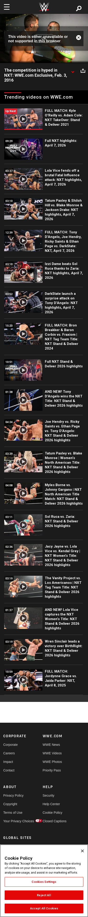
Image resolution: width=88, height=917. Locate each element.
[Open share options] (83, 70)
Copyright (10, 804)
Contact (8, 770)
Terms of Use (12, 812)
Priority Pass (52, 770)
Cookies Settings (44, 881)
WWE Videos (52, 753)
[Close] (82, 851)
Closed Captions (52, 821)
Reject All (44, 895)
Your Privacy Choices (13, 821)
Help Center (51, 804)
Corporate (10, 744)
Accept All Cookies (44, 908)
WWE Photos (52, 762)
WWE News (51, 744)
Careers (9, 753)
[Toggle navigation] (6, 7)
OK (44, 38)
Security (49, 795)
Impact (8, 762)
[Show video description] (73, 70)
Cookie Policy (52, 812)
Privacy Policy (13, 795)
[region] (44, 880)
